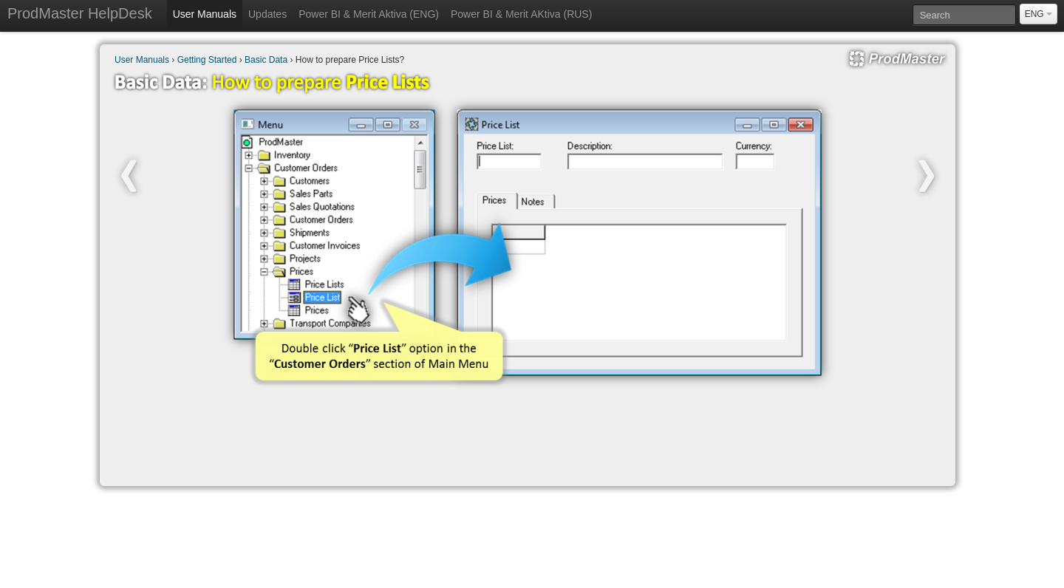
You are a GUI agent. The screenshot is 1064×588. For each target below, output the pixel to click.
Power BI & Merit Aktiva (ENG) (369, 14)
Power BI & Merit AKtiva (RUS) (521, 14)
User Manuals (204, 14)
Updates (267, 14)
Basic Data (266, 60)
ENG (1038, 14)
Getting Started (207, 60)
